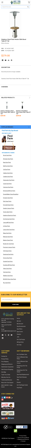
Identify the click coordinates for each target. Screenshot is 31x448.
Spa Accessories (21, 326)
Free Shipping (4, 361)
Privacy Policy (4, 359)
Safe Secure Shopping (7, 369)
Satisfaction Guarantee (7, 366)
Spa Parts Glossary (22, 377)
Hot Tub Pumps (21, 339)
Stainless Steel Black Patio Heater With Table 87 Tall (23, 112)
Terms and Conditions (23, 437)
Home (18, 318)
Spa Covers (20, 331)
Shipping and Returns (6, 364)
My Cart (19, 321)
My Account (20, 323)
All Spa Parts (20, 342)
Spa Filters (19, 329)
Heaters (19, 334)
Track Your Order (5, 374)
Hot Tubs (19, 344)
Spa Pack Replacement (23, 374)
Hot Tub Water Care (22, 354)
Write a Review (5, 43)
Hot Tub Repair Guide (22, 385)
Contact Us (4, 356)
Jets (18, 337)
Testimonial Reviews (6, 380)
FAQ (18, 379)
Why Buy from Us (5, 377)
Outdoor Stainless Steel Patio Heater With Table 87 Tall (7, 112)
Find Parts (19, 387)
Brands (19, 382)
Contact (23, 441)
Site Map (3, 372)
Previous (26, 97)
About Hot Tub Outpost (7, 382)
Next (29, 97)
